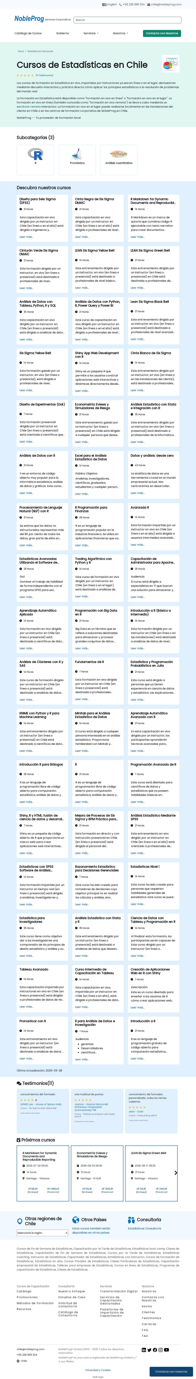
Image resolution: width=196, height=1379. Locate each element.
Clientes (148, 1312)
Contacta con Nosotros (162, 33)
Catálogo (24, 1291)
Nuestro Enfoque (71, 1291)
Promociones (27, 1297)
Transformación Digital (118, 1291)
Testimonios (151, 1318)
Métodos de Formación (35, 1303)
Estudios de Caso (72, 1297)
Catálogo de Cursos (28, 33)
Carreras (149, 1324)
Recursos (24, 1309)
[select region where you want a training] (42, 1233)
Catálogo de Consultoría (68, 1313)
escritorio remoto (29, 107)
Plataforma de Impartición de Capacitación (112, 1312)
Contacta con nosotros (171, 1372)
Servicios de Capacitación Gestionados (111, 1300)
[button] (175, 1173)
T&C (145, 1336)
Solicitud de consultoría (67, 1305)
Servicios (90, 33)
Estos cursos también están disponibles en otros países (91, 1230)
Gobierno (62, 33)
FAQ (145, 1330)
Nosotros (119, 33)
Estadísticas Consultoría (144, 1228)
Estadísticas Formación (40, 51)
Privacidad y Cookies (98, 1370)
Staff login (98, 1377)
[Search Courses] (127, 20)
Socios (147, 1306)
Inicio (21, 51)
